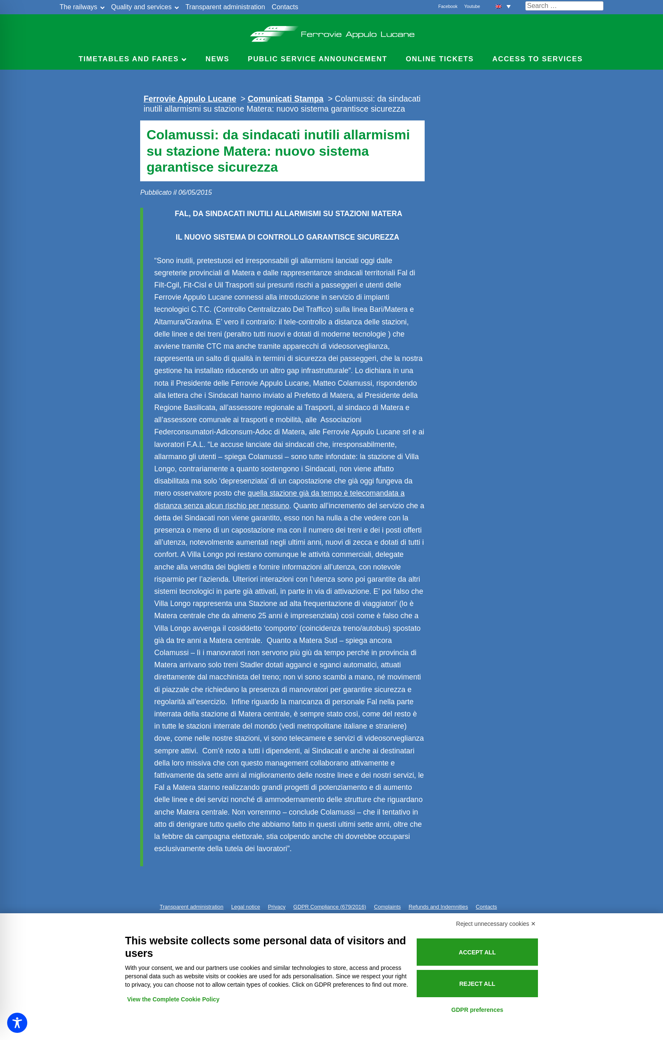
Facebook (448, 6)
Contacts (285, 6)
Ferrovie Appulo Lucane (331, 31)
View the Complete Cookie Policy (173, 999)
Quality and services (141, 6)
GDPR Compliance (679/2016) (329, 907)
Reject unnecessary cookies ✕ (496, 923)
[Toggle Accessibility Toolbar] (17, 1023)
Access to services (537, 59)
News (218, 59)
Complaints (387, 907)
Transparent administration (225, 6)
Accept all (477, 952)
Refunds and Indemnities (438, 907)
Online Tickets (440, 59)
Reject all (477, 983)
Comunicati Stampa (286, 98)
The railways (78, 6)
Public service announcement (317, 59)
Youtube (472, 6)
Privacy (277, 907)
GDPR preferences (478, 1009)
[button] (503, 6)
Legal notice (245, 907)
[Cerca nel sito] (564, 5)
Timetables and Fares (128, 59)
